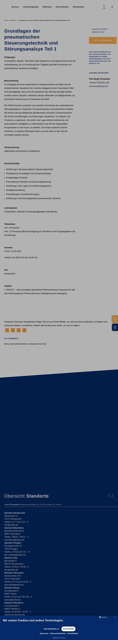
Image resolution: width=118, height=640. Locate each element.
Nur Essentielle (51, 629)
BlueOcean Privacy (59, 638)
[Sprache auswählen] (100, 617)
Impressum (44, 633)
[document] (59, 622)
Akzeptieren (68, 629)
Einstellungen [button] (73, 633)
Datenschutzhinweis (58, 633)
